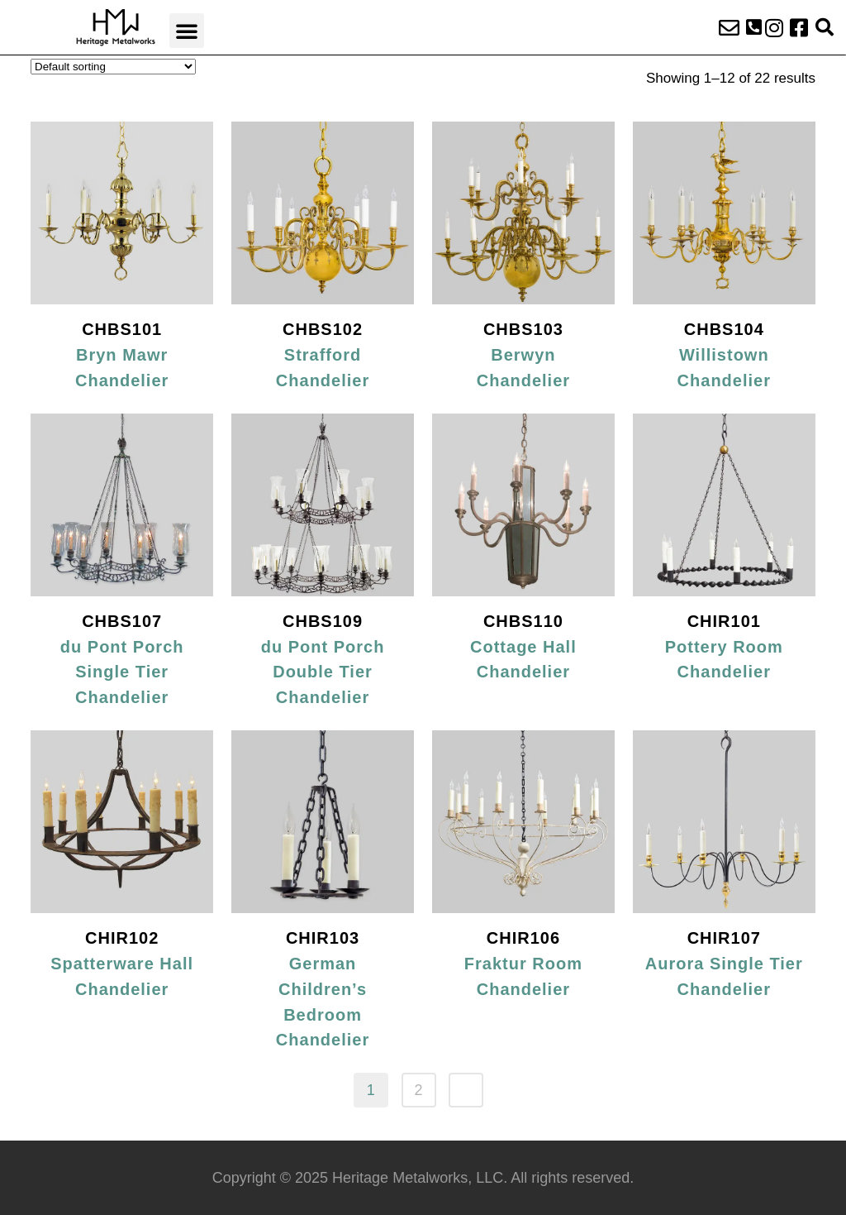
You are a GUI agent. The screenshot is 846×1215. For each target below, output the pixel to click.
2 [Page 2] (418, 1090)
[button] (186, 30)
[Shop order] (113, 66)
